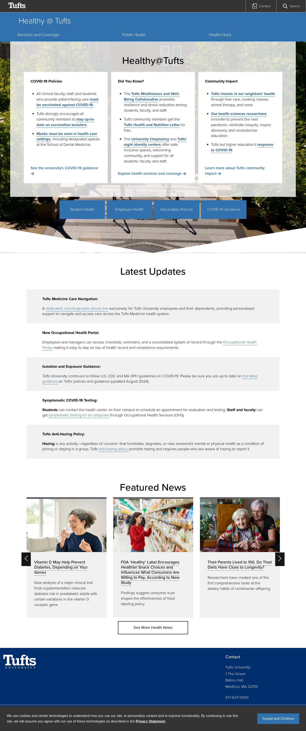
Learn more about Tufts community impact (235, 170)
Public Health (134, 34)
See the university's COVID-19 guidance (64, 168)
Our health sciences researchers (239, 113)
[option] (66, 557)
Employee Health (129, 209)
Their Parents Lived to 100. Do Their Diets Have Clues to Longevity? (240, 564)
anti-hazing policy (113, 449)
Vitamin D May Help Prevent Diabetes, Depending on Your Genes (61, 567)
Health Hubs (220, 34)
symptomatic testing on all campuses (79, 415)
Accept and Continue (278, 718)
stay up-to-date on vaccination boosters (66, 122)
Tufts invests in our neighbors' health (243, 94)
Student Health (82, 209)
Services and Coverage (38, 34)
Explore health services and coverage (149, 173)
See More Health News (153, 627)
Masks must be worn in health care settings (67, 136)
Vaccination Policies (176, 209)
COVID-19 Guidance (223, 209)
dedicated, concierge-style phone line (77, 308)
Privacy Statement (150, 721)
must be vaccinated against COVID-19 (67, 102)
